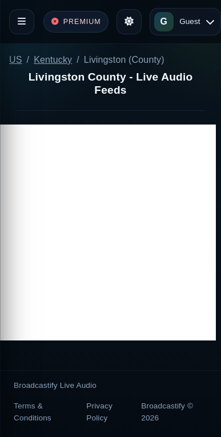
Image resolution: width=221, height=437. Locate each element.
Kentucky (53, 60)
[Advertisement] (108, 232)
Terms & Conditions (32, 412)
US (15, 60)
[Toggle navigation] (21, 21)
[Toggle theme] (129, 21)
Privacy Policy (99, 412)
